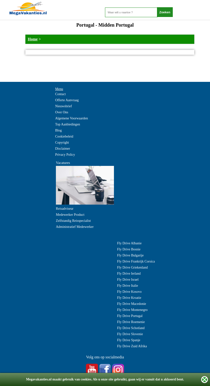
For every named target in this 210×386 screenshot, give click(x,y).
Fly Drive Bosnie (128, 249)
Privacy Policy (65, 154)
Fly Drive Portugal (129, 316)
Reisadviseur (64, 208)
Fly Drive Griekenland (132, 267)
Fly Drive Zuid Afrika (132, 346)
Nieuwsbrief (63, 106)
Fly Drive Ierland (129, 273)
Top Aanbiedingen (67, 124)
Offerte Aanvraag (67, 100)
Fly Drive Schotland (131, 328)
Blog (58, 130)
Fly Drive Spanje (128, 340)
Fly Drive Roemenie (131, 322)
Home (33, 39)
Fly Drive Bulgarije (130, 255)
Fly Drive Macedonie (131, 304)
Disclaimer (62, 148)
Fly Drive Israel (128, 279)
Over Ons (61, 112)
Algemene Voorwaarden (71, 118)
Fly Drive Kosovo (129, 291)
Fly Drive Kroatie (129, 298)
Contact (60, 94)
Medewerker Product (70, 214)
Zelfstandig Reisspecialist (73, 221)
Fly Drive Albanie (129, 243)
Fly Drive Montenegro (132, 310)
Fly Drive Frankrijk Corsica (136, 261)
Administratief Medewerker (75, 227)
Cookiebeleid (64, 136)
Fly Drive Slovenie (130, 334)
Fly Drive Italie (127, 285)
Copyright (62, 142)
